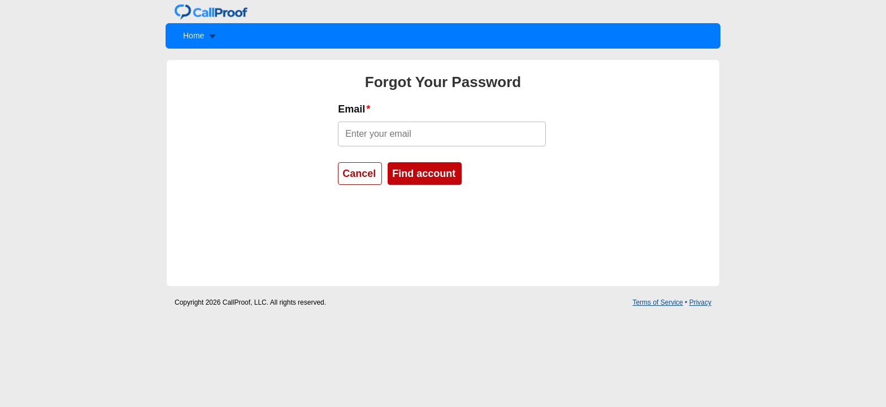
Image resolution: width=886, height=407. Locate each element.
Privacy (700, 302)
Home (193, 35)
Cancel (359, 173)
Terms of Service (657, 302)
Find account (423, 173)
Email (351, 109)
